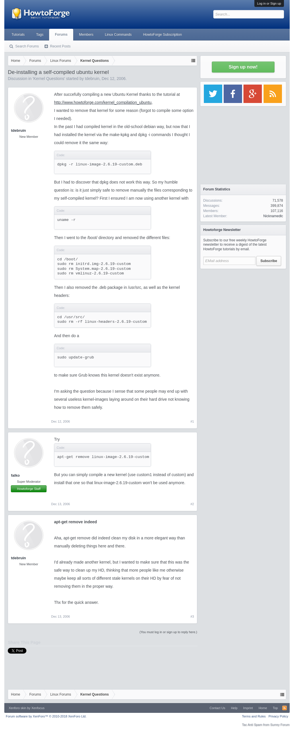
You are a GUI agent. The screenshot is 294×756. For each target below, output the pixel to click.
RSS (284, 708)
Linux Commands (118, 35)
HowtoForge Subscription (162, 35)
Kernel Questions (48, 78)
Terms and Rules (254, 716)
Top (275, 708)
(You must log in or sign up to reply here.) (168, 632)
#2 (192, 504)
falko (15, 475)
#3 (192, 616)
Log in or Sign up (269, 3)
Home (263, 708)
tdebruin (92, 78)
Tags (39, 35)
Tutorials (18, 35)
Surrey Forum (280, 724)
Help (234, 708)
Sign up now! (243, 66)
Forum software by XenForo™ (46, 716)
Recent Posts (60, 46)
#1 (192, 421)
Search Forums (27, 46)
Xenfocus (38, 708)
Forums (61, 35)
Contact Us (217, 708)
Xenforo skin (17, 708)
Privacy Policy (278, 716)
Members (86, 35)
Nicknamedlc (273, 216)
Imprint (248, 708)
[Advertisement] (243, 308)
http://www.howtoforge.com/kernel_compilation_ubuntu (102, 102)
